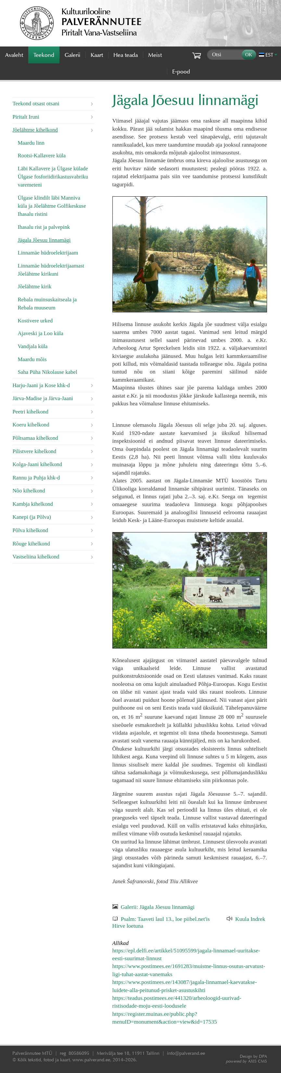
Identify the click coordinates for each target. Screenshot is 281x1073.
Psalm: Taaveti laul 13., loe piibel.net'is (165, 919)
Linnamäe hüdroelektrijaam (48, 253)
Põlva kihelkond (30, 530)
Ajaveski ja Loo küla (40, 333)
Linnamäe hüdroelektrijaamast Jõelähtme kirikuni (51, 270)
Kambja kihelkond (32, 504)
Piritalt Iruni (25, 117)
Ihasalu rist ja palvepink (44, 227)
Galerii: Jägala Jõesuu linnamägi (158, 907)
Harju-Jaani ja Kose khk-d (41, 385)
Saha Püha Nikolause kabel (47, 372)
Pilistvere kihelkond (34, 451)
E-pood (181, 71)
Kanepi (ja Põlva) (31, 517)
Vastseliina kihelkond (35, 557)
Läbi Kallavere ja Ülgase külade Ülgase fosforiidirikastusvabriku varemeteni (53, 176)
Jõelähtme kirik (34, 286)
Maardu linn (31, 143)
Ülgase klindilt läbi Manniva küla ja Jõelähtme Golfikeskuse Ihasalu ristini (52, 206)
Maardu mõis (32, 359)
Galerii (72, 55)
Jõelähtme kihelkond (34, 130)
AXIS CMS (246, 1061)
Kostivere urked (35, 321)
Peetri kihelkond (30, 412)
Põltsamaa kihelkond (35, 438)
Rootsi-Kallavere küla (42, 155)
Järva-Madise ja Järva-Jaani (42, 398)
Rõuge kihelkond (31, 544)
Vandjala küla (32, 346)
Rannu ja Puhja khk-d (36, 478)
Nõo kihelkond (28, 491)
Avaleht (14, 55)
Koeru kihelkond (30, 425)
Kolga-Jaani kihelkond (37, 464)
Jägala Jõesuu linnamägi (44, 240)
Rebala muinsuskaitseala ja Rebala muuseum (47, 303)
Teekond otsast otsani (35, 103)
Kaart (97, 55)
